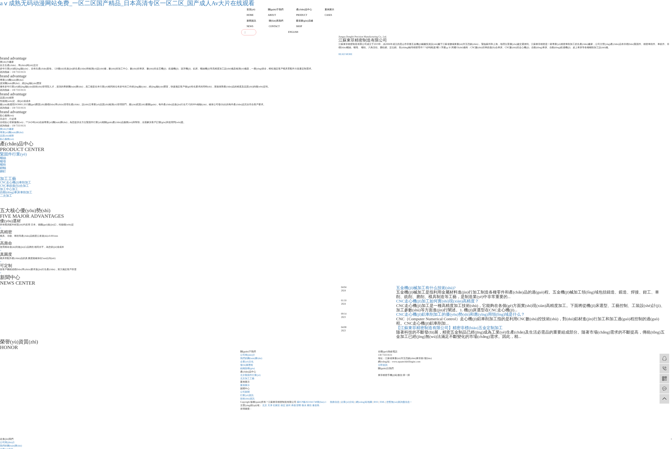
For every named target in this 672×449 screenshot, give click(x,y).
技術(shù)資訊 (247, 398)
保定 (283, 405)
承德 (293, 405)
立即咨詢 (382, 365)
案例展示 (245, 385)
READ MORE (345, 54)
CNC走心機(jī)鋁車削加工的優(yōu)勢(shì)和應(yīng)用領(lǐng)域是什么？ (460, 314)
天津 (270, 405)
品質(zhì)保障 (7, 135)
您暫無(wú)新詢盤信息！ (399, 402)
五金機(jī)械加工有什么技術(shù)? (425, 288)
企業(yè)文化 (247, 361)
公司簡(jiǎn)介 (247, 355)
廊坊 (309, 405)
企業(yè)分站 (347, 402)
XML (382, 402)
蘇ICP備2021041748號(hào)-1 (311, 402)
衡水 (304, 405)
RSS (376, 402)
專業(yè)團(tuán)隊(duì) (11, 132)
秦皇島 (315, 405)
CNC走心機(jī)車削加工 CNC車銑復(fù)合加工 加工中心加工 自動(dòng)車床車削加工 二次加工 (16, 189)
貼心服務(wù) (7, 139)
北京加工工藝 (247, 378)
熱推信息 (334, 402)
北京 (264, 405)
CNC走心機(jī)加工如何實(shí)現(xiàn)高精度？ (437, 301)
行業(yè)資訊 (247, 395)
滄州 (288, 405)
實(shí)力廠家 (7, 129)
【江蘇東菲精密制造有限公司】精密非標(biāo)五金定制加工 (449, 328)
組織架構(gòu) (247, 368)
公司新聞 (245, 392)
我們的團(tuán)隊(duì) (251, 358)
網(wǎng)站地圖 (364, 402)
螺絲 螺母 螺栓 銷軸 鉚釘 (3, 164)
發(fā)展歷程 (246, 365)
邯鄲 (298, 405)
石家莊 (276, 405)
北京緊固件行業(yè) (250, 375)
